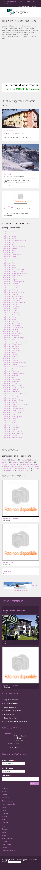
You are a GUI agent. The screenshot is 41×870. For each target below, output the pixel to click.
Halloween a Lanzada (10, 288)
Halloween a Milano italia (11, 415)
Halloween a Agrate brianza (12, 385)
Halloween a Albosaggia (11, 331)
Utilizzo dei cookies (20, 736)
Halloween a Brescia (10, 242)
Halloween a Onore (9, 419)
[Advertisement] (19, 61)
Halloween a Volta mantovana (13, 261)
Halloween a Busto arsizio (12, 315)
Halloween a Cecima (10, 429)
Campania (5, 798)
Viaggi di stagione (10, 707)
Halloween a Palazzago (11, 427)
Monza (33, 464)
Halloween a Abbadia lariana (12, 334)
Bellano (21, 468)
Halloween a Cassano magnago (13, 408)
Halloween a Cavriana (10, 294)
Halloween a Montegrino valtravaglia (15, 342)
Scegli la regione (9, 760)
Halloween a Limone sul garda (13, 271)
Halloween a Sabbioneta (11, 375)
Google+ (7, 866)
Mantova (24, 460)
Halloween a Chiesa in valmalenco (14, 367)
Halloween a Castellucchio (12, 313)
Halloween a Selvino (10, 317)
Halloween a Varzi (9, 340)
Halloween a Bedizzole (10, 369)
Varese (21, 466)
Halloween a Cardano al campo (13, 338)
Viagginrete (22, 12)
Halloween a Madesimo (11, 259)
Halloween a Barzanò (10, 406)
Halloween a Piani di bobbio (12, 437)
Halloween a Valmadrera (11, 336)
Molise (4, 820)
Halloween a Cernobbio (11, 307)
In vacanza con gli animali (12, 711)
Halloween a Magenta (10, 329)
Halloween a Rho (9, 377)
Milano (4, 460)
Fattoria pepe (8, 562)
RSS (17, 866)
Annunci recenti (9, 714)
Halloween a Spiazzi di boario (13, 433)
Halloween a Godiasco (10, 390)
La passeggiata (10, 206)
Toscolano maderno (9, 466)
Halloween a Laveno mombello (13, 292)
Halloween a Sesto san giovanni (13, 282)
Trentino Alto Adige (8, 838)
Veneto (4, 848)
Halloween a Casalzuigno (11, 396)
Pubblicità (17, 748)
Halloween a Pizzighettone (12, 325)
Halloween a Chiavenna (11, 348)
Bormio (36, 468)
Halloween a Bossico (10, 402)
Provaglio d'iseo (9, 470)
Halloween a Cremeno (10, 304)
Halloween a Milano (9, 232)
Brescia (4, 464)
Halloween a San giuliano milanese (14, 302)
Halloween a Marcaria (10, 398)
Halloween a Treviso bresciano (13, 373)
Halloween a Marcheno (11, 346)
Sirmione (15, 462)
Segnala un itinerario (11, 700)
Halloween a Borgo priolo (11, 300)
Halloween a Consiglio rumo (12, 379)
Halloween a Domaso (10, 361)
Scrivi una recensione (11, 703)
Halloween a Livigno (10, 236)
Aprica (12, 464)
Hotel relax (7, 642)
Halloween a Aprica (9, 250)
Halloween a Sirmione (10, 244)
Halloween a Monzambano (12, 255)
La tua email (7, 776)
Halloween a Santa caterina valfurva (15, 273)
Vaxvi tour (7, 572)
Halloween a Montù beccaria (12, 412)
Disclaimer (17, 738)
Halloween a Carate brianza (12, 431)
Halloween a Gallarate (10, 284)
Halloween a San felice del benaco (14, 394)
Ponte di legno (23, 464)
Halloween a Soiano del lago (12, 275)
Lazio (4, 807)
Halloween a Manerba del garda (13, 269)
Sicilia (4, 832)
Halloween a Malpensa (10, 280)
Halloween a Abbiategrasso (12, 286)
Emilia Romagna (7, 801)
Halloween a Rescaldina (11, 381)
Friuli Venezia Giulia (8, 804)
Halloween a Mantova (10, 234)
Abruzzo (5, 788)
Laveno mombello (32, 466)
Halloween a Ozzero (10, 435)
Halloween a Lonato (10, 311)
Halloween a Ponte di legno (12, 298)
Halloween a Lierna (9, 421)
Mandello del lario (23, 470)
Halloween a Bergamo (10, 248)
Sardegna (5, 829)
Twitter (12, 866)
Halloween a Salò (9, 263)
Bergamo (14, 460)
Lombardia (5, 813)
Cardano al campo (10, 468)
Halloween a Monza (10, 257)
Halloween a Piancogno (11, 371)
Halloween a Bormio (10, 365)
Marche (4, 816)
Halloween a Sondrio (10, 352)
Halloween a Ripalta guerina (12, 417)
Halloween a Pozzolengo (11, 350)
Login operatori (24, 6)
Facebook (2, 866)
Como (31, 462)
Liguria (4, 810)
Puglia (4, 826)
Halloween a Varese (9, 253)
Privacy (16, 734)
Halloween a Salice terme (11, 323)
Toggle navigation (4, 12)
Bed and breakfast (10, 718)
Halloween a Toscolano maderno (14, 246)
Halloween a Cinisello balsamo (13, 400)
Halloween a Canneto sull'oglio (13, 410)
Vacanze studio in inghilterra (14, 610)
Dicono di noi (18, 740)
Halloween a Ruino (9, 267)
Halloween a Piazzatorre (11, 392)
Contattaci (34, 6)
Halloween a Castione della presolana (15, 404)
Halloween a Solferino (10, 290)
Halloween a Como (9, 238)
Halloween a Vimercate (11, 356)
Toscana (5, 835)
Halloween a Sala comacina (12, 344)
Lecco (29, 468)
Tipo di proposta (9, 768)
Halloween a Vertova (10, 425)
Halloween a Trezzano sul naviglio (14, 363)
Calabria (4, 795)
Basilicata (5, 792)
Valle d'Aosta (6, 844)
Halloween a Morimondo (11, 383)
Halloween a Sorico (9, 358)
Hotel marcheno (10, 131)
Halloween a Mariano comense (13, 388)
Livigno (23, 462)
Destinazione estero (9, 851)
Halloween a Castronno (11, 423)
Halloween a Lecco (9, 319)
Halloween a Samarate (10, 309)
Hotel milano (9, 174)
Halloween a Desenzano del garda (14, 240)
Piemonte (5, 823)
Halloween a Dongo (10, 265)
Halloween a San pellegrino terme (14, 296)
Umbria (4, 841)
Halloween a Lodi (9, 277)
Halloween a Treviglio (10, 354)
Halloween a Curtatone (11, 321)
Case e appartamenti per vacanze (15, 722)
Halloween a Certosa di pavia (13, 327)
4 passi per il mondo (10, 519)
